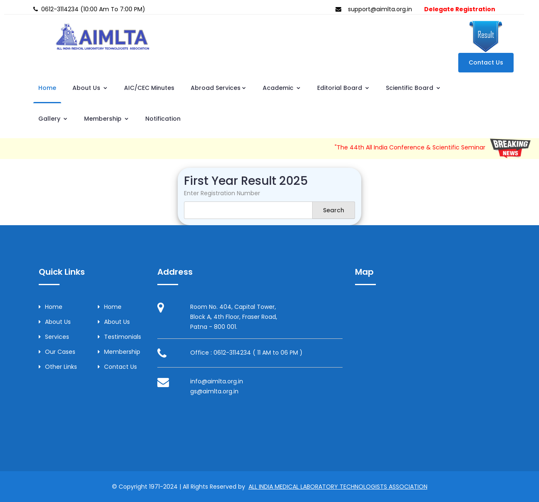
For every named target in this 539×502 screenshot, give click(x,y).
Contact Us (486, 62)
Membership (106, 118)
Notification (163, 118)
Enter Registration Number (222, 193)
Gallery (53, 118)
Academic (282, 88)
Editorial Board (343, 88)
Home (47, 88)
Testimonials (119, 337)
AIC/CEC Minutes (149, 88)
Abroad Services (218, 88)
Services (54, 337)
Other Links (58, 367)
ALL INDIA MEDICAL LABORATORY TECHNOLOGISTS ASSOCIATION (337, 486)
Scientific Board (413, 88)
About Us (90, 88)
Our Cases (57, 352)
